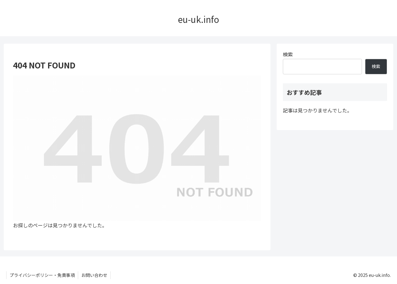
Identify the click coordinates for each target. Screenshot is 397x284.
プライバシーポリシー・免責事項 (42, 275)
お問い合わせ (94, 275)
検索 (288, 54)
